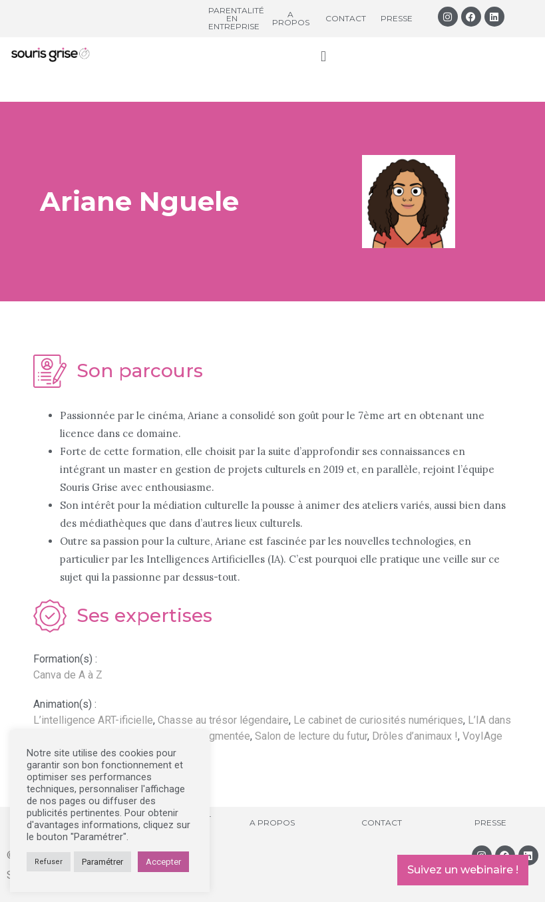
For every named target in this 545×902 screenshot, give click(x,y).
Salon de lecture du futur (311, 736)
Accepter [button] (163, 862)
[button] (323, 56)
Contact (345, 18)
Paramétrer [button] (102, 862)
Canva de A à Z (67, 675)
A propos (290, 18)
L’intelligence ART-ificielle (93, 720)
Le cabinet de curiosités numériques (378, 720)
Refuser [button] (49, 861)
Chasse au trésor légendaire (223, 720)
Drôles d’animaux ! (415, 736)
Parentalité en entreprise (236, 18)
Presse (397, 18)
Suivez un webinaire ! (462, 869)
